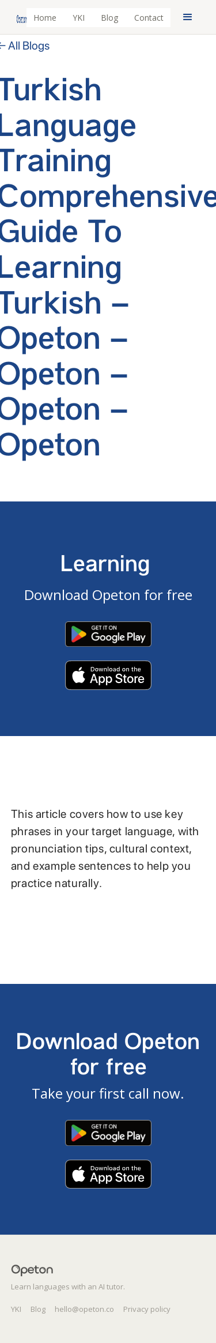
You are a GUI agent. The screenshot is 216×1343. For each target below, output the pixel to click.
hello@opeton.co (84, 1309)
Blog (109, 17)
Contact (149, 17)
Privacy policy (146, 1309)
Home (44, 17)
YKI (79, 17)
